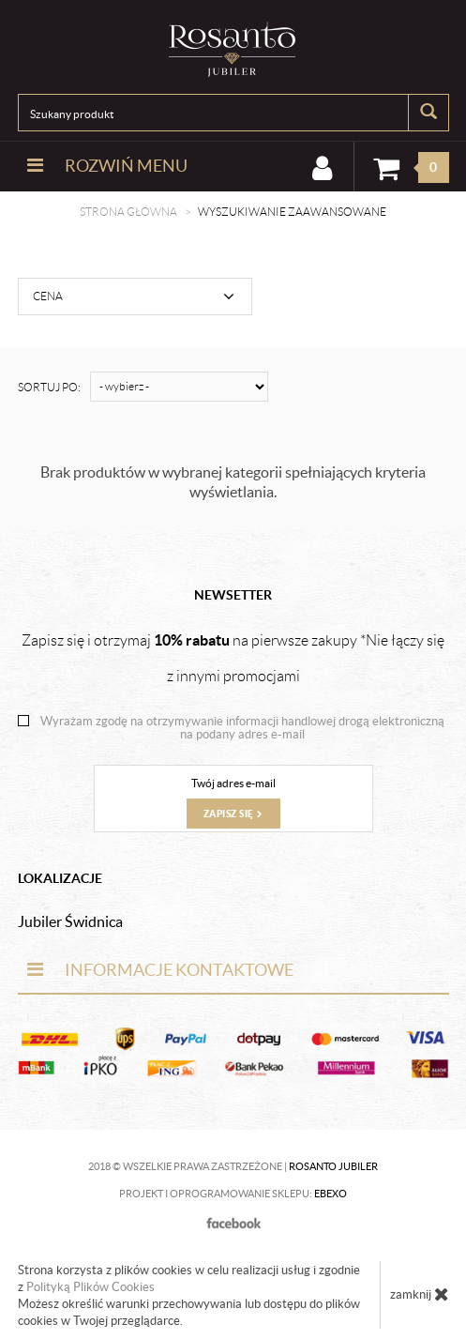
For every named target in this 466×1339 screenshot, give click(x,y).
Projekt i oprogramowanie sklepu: (233, 1193)
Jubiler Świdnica (70, 921)
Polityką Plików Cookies (90, 1287)
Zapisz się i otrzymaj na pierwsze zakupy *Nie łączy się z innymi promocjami (233, 657)
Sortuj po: (49, 387)
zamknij (419, 1294)
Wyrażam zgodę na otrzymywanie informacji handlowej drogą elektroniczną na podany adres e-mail (242, 728)
